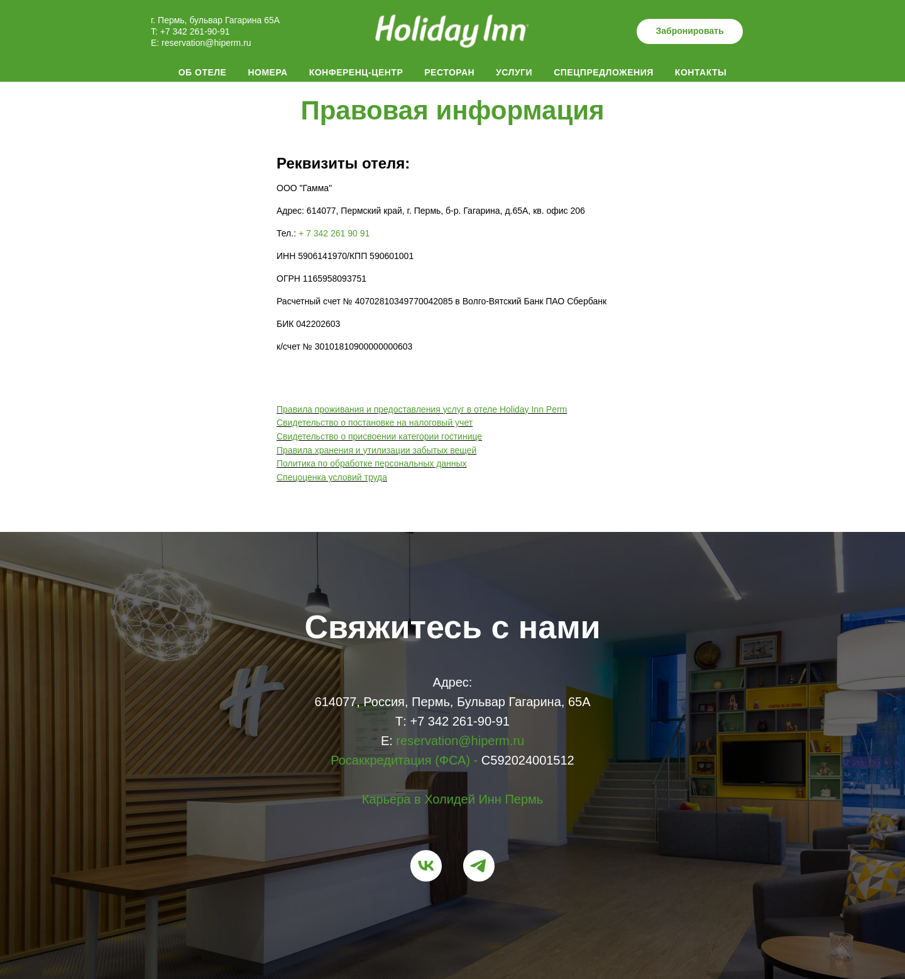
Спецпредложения (604, 72)
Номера (267, 72)
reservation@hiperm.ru (206, 43)
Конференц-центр (356, 72)
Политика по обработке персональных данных (372, 463)
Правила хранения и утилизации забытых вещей (376, 450)
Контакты (701, 72)
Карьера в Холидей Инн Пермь (452, 799)
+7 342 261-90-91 (194, 31)
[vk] (426, 866)
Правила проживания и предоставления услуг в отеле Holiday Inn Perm (422, 409)
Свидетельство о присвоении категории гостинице (379, 436)
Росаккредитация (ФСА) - (404, 760)
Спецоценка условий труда (332, 477)
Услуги (514, 72)
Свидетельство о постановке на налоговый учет (375, 423)
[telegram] (479, 866)
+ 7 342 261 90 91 (334, 233)
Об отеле (202, 72)
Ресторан (449, 72)
